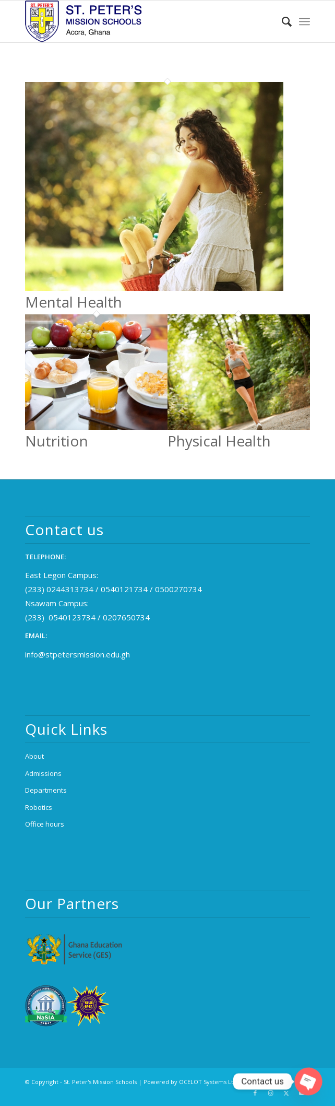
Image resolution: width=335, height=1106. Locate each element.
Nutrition (56, 441)
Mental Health (73, 302)
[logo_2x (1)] (139, 21)
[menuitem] (281, 21)
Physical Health (219, 441)
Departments (46, 790)
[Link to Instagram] (271, 1093)
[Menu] (304, 21)
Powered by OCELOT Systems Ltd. (190, 1082)
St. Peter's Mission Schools (100, 1082)
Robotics (38, 807)
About (34, 756)
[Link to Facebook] (255, 1093)
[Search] (281, 21)
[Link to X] (286, 1093)
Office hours (44, 824)
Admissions (43, 773)
